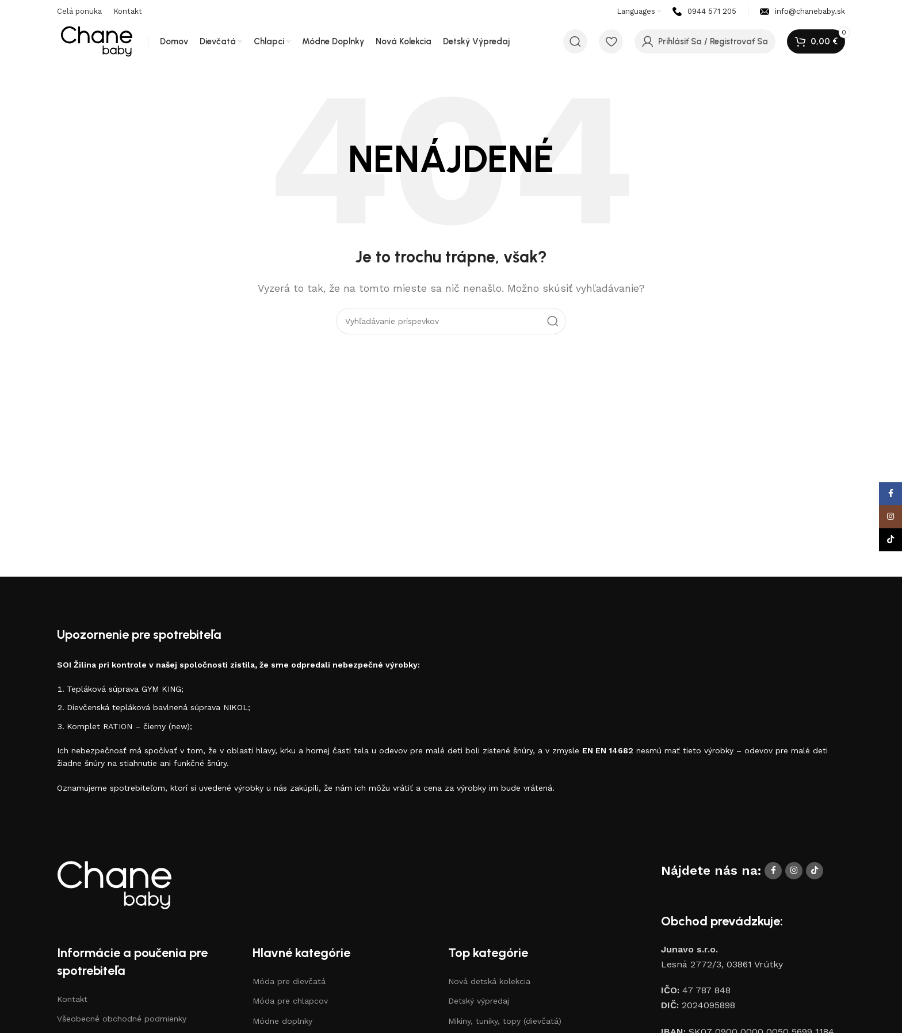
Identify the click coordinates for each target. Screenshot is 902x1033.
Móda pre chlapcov (290, 1000)
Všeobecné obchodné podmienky (121, 1018)
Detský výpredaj (478, 1000)
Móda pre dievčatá (289, 981)
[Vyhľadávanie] (575, 41)
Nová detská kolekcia (489, 981)
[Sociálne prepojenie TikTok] (814, 870)
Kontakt (72, 999)
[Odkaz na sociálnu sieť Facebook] (773, 870)
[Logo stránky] (96, 40)
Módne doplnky (282, 1021)
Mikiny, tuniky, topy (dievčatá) (504, 1021)
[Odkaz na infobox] (704, 12)
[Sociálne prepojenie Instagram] (793, 870)
